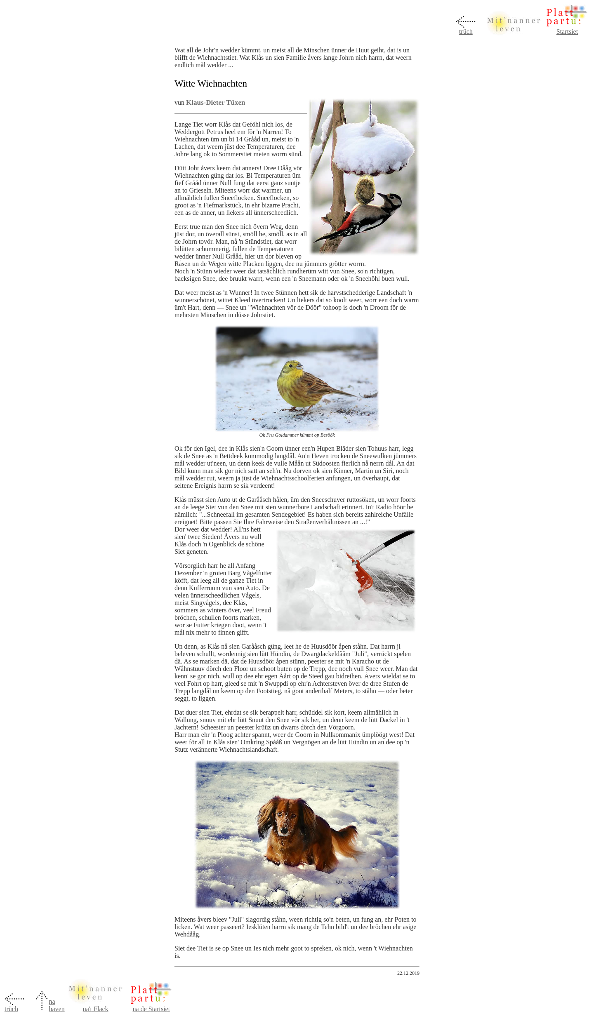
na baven (56, 1005)
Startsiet (567, 31)
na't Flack (95, 1008)
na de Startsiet (151, 1008)
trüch (466, 31)
